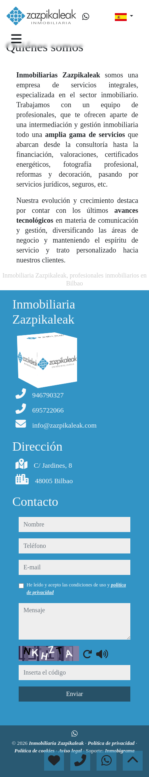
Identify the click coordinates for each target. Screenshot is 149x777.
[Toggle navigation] (16, 38)
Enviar (74, 693)
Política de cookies (35, 751)
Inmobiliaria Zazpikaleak (57, 743)
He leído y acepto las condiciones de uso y (76, 588)
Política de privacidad (112, 743)
